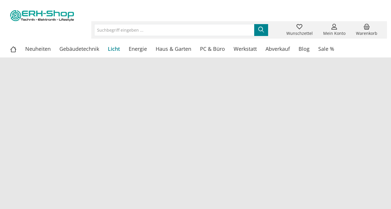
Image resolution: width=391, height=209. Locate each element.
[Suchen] (261, 30)
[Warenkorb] (366, 29)
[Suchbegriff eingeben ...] (174, 30)
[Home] (17, 48)
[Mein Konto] (334, 29)
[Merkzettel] (300, 29)
